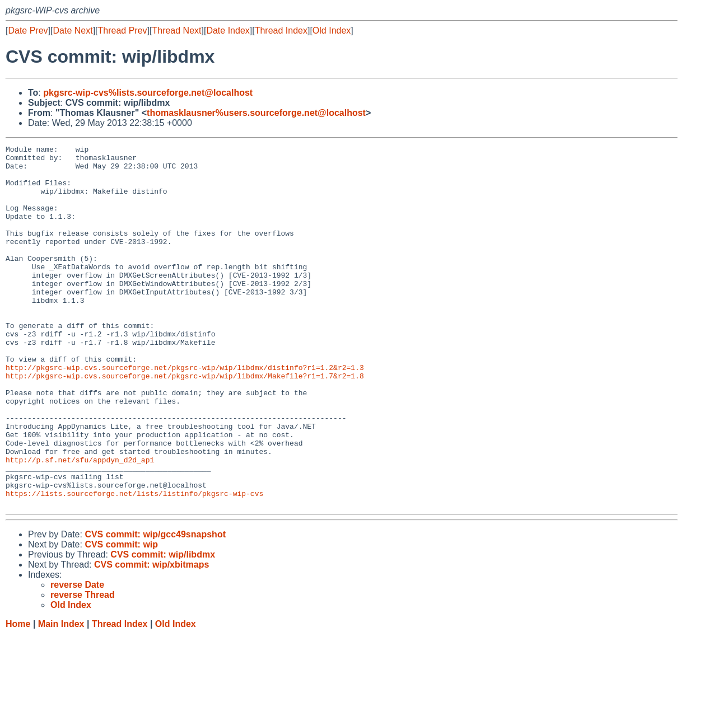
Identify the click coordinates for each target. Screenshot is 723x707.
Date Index (227, 30)
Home (18, 696)
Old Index (331, 30)
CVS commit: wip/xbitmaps (151, 637)
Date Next (72, 30)
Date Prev (28, 30)
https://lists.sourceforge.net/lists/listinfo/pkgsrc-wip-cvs (134, 564)
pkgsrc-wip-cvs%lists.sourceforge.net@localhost (148, 92)
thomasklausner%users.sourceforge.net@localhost (256, 113)
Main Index (61, 696)
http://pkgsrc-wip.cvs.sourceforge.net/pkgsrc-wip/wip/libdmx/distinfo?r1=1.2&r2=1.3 (185, 413)
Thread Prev (122, 30)
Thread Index (281, 30)
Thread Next (176, 30)
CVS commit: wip (121, 616)
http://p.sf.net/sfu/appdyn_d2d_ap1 (80, 523)
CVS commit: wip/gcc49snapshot (155, 606)
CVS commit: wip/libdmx (162, 626)
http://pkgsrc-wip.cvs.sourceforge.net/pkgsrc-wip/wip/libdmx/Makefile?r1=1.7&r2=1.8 (185, 423)
